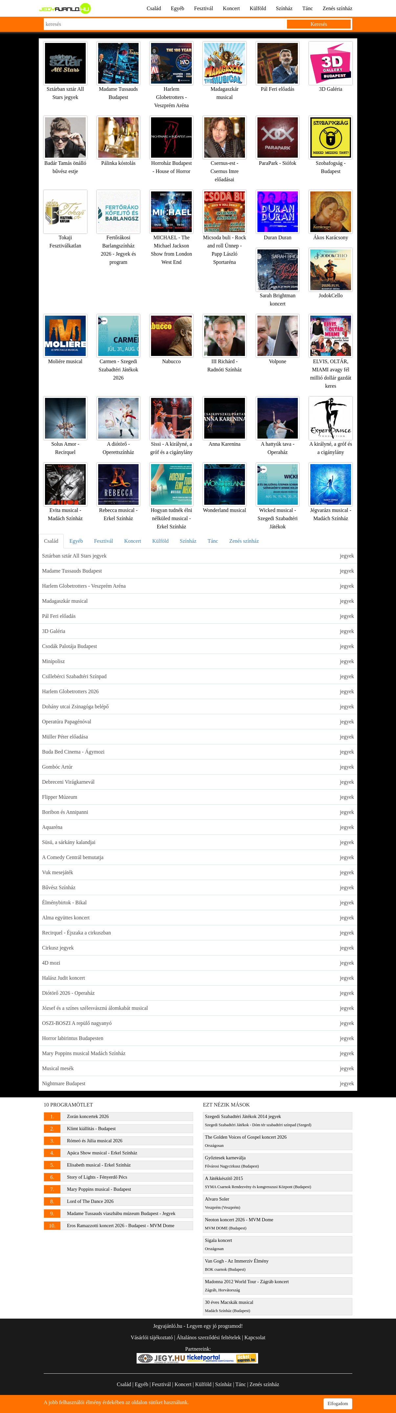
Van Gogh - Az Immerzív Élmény (237, 1265)
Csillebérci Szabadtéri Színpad (198, 676)
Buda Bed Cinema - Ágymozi (198, 752)
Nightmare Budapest (198, 1083)
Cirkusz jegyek (198, 948)
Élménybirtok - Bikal (198, 902)
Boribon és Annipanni (198, 812)
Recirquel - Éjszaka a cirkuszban (198, 933)
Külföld (258, 8)
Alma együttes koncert (198, 917)
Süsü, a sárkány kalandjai (198, 842)
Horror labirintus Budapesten (198, 1038)
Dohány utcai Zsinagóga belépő (198, 706)
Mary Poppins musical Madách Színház (198, 1053)
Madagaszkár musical (198, 601)
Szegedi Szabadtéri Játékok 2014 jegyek (258, 1120)
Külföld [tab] (160, 541)
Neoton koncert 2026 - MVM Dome (239, 1223)
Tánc (307, 8)
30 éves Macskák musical (229, 1306)
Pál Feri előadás (198, 616)
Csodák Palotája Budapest (198, 646)
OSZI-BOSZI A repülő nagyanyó (198, 1023)
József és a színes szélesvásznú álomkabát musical (198, 1008)
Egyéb (177, 8)
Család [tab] (51, 541)
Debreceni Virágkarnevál (198, 782)
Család (154, 8)
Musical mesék (198, 1068)
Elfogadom (338, 1403)
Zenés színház (337, 8)
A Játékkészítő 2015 (258, 1182)
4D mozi (198, 963)
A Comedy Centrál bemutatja (198, 857)
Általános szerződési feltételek (208, 1337)
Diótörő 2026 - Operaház (198, 993)
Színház (284, 8)
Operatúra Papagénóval (198, 721)
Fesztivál (203, 8)
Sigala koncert (218, 1244)
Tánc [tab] (213, 541)
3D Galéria (198, 631)
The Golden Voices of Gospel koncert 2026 (246, 1141)
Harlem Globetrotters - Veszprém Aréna (198, 586)
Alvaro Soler (222, 1203)
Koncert (231, 8)
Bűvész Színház (198, 887)
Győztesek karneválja (232, 1161)
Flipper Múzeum (198, 797)
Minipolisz (198, 661)
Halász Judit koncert (198, 978)
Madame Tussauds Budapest (198, 571)
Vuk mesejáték (198, 872)
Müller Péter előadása (198, 737)
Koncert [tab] (132, 541)
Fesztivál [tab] (103, 541)
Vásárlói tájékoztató (152, 1337)
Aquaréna (198, 827)
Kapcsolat (254, 1337)
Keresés (319, 24)
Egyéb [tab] (76, 541)
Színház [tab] (188, 541)
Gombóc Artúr (198, 767)
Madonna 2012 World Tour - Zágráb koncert (247, 1285)
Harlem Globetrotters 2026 (198, 691)
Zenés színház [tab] (244, 541)
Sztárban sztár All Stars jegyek (198, 556)
